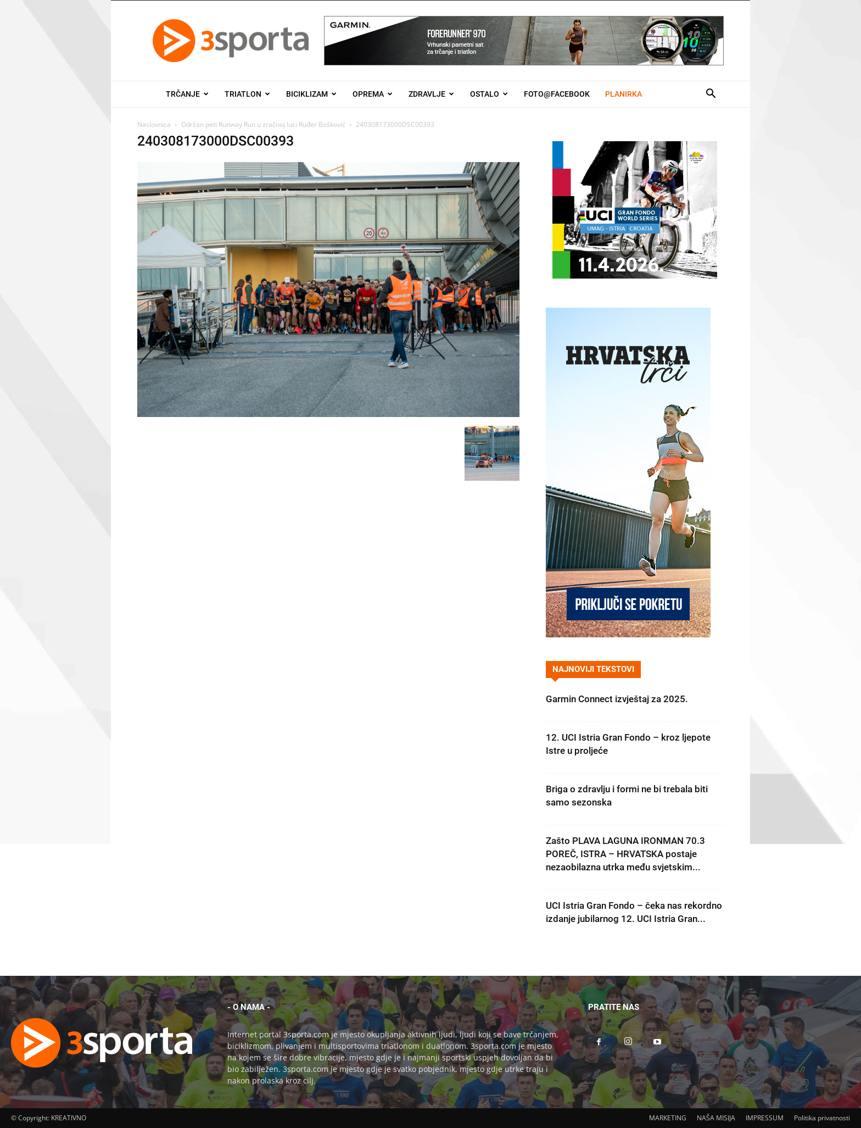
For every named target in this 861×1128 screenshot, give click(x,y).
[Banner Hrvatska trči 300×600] (628, 634)
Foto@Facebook (557, 94)
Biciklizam (311, 94)
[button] (710, 95)
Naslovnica (154, 124)
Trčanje (187, 94)
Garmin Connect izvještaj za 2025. (617, 698)
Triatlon (247, 94)
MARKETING (667, 1118)
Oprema (373, 94)
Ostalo (489, 94)
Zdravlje (431, 94)
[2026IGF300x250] (634, 275)
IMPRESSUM (765, 1118)
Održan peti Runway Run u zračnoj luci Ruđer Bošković (263, 124)
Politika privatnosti (822, 1118)
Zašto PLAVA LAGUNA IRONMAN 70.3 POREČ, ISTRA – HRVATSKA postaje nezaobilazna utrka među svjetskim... (625, 854)
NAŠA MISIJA (716, 1118)
